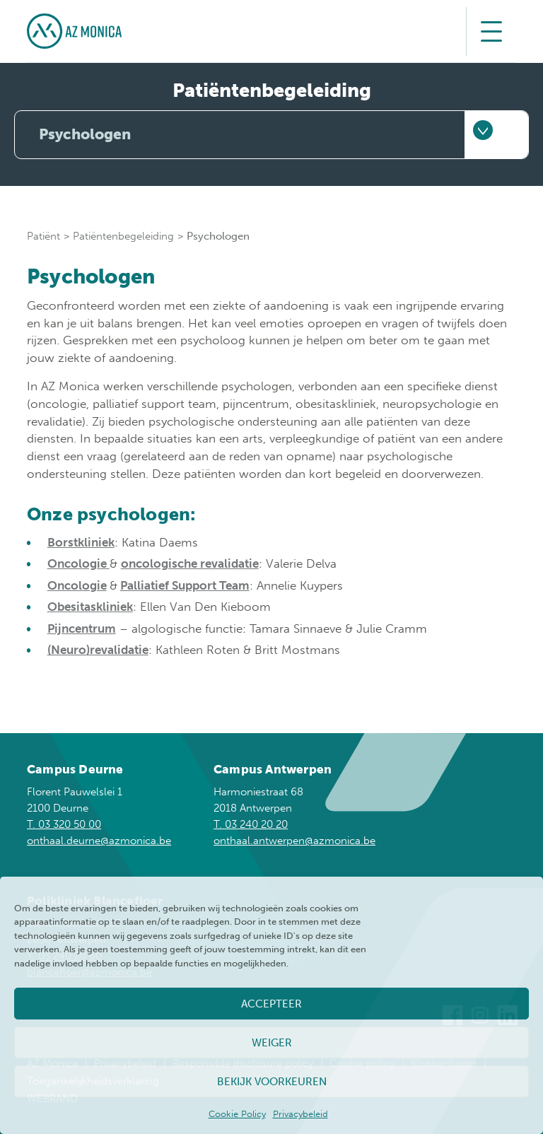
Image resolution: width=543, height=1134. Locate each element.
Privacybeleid (300, 1114)
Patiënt (43, 236)
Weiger (272, 1042)
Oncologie (78, 563)
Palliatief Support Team (185, 585)
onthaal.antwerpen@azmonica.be (294, 840)
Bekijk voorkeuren (272, 1081)
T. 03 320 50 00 (64, 824)
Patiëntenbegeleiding (123, 236)
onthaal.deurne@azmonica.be (99, 840)
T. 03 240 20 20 (251, 824)
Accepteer (271, 1004)
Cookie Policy (237, 1114)
